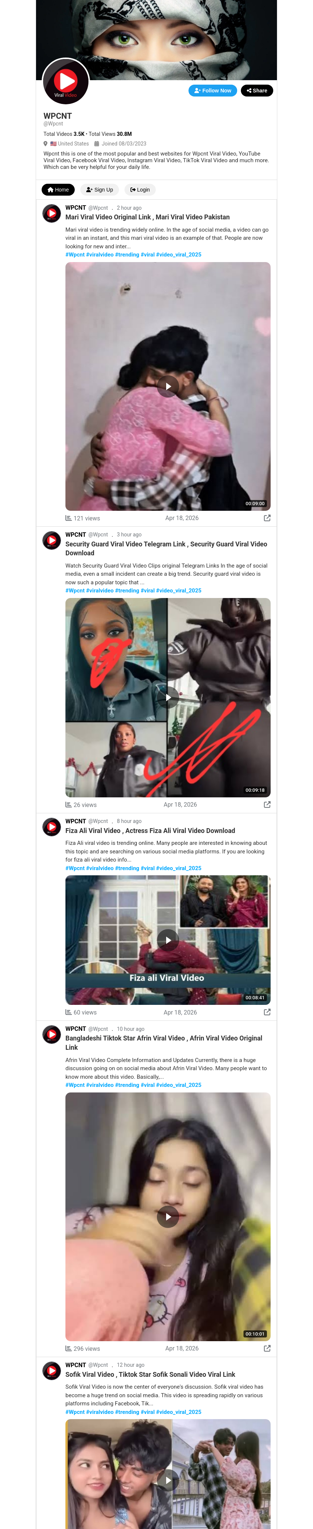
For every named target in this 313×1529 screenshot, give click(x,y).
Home (58, 190)
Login (140, 190)
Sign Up (99, 190)
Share (257, 91)
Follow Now (213, 91)
